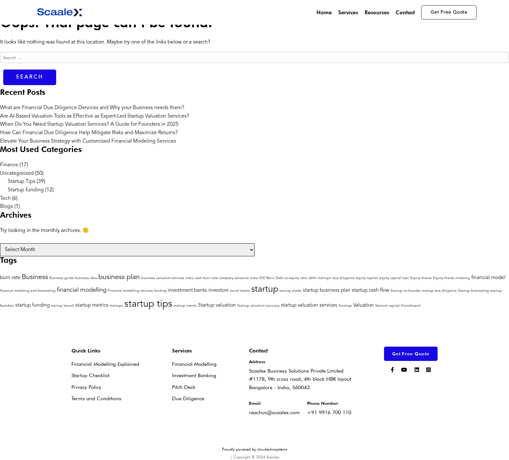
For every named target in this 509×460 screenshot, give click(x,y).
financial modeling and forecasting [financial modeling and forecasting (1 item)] (28, 291)
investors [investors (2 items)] (218, 290)
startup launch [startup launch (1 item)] (62, 306)
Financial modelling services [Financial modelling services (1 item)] (130, 291)
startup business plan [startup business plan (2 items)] (327, 290)
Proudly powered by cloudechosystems (254, 449)
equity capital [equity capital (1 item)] (367, 278)
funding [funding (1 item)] (160, 291)
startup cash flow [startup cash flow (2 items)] (370, 290)
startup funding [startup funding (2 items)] (32, 305)
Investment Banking (194, 375)
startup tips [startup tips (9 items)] (148, 304)
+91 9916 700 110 (329, 412)
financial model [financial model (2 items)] (488, 277)
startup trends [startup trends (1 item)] (185, 306)
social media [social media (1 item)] (240, 291)
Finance (9, 165)
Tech (5, 198)
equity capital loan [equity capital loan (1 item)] (394, 278)
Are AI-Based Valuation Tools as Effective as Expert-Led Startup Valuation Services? (94, 116)
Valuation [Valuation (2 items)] (363, 305)
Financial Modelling (194, 364)
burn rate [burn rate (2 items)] (10, 277)
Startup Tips (21, 181)
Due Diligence (188, 398)
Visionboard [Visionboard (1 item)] (410, 306)
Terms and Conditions (96, 398)
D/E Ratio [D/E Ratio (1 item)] (266, 278)
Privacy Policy (86, 387)
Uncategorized (17, 173)
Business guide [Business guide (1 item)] (61, 278)
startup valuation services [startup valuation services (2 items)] (309, 305)
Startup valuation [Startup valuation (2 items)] (217, 305)
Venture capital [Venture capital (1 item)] (387, 306)
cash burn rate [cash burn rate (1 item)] (206, 278)
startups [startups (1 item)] (116, 306)
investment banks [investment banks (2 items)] (187, 290)
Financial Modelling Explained (105, 364)
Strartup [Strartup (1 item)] (345, 306)
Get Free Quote (448, 12)
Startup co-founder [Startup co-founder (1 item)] (406, 291)
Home (324, 12)
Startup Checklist (90, 375)
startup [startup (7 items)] (264, 289)
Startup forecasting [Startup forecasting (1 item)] (473, 291)
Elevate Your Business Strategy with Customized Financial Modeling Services (88, 141)
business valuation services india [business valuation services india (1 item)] (167, 278)
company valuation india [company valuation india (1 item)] (238, 278)
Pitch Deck (183, 387)
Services (348, 12)
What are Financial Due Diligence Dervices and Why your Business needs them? (92, 107)
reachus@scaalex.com (274, 412)
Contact (405, 12)
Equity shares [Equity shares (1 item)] (421, 278)
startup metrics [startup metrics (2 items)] (91, 305)
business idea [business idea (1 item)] (86, 278)
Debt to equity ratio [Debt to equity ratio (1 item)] (291, 278)
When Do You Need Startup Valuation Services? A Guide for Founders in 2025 (89, 124)
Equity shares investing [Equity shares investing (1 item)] (451, 278)
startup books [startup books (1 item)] (290, 291)
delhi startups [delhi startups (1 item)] (320, 278)
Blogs (6, 206)
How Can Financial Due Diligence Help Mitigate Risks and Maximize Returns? (89, 132)
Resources (377, 12)
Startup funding (26, 190)
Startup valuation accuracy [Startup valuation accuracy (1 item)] (258, 306)
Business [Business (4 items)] (35, 277)
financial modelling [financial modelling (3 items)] (81, 290)
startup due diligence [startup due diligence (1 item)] (439, 291)
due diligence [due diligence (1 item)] (343, 278)
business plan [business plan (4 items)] (119, 277)
